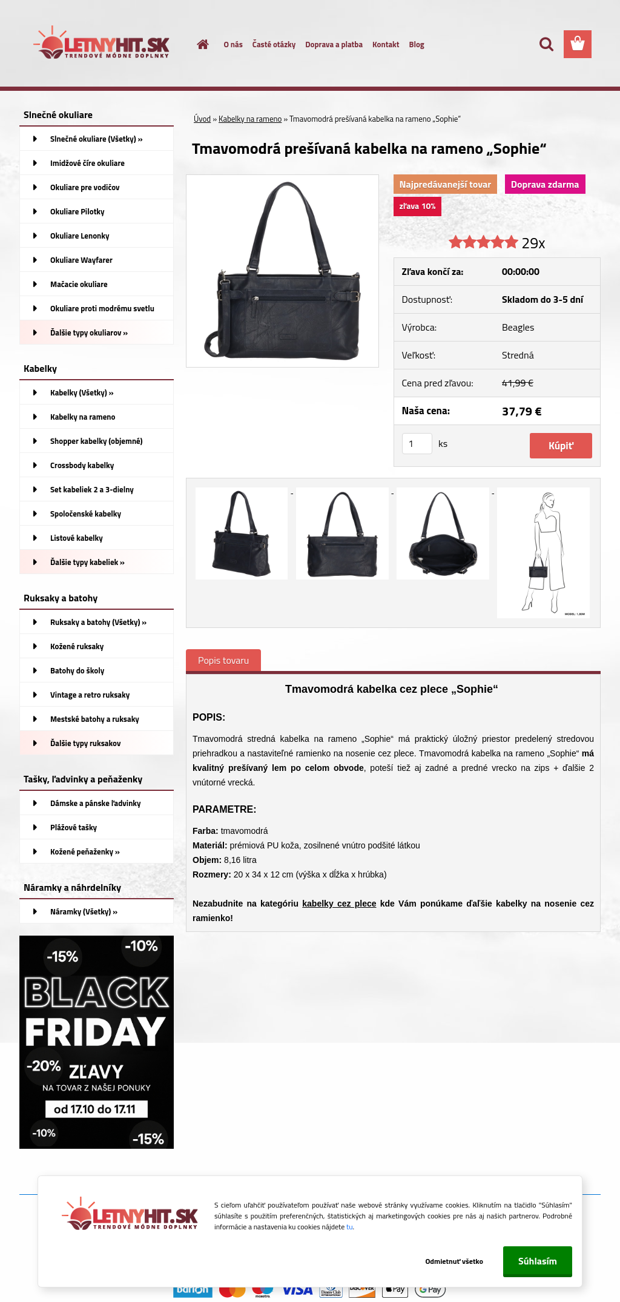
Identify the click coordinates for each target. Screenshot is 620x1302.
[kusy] (417, 443)
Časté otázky (273, 44)
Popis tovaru (223, 660)
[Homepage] (196, 44)
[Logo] (102, 45)
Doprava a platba (334, 44)
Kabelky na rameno (250, 119)
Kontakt (385, 44)
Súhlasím (537, 1261)
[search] (546, 44)
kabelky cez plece (339, 903)
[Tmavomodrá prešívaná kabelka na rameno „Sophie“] (282, 180)
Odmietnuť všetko (454, 1261)
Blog (416, 44)
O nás (233, 44)
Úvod (202, 119)
